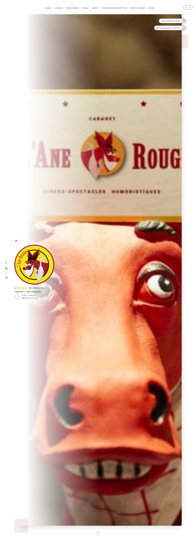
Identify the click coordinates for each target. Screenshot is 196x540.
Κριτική (85, 8)
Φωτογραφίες (72, 8)
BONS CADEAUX (138, 8)
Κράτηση (59, 8)
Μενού (95, 8)
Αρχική (48, 8)
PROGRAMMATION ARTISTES (114, 8)
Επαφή (151, 8)
